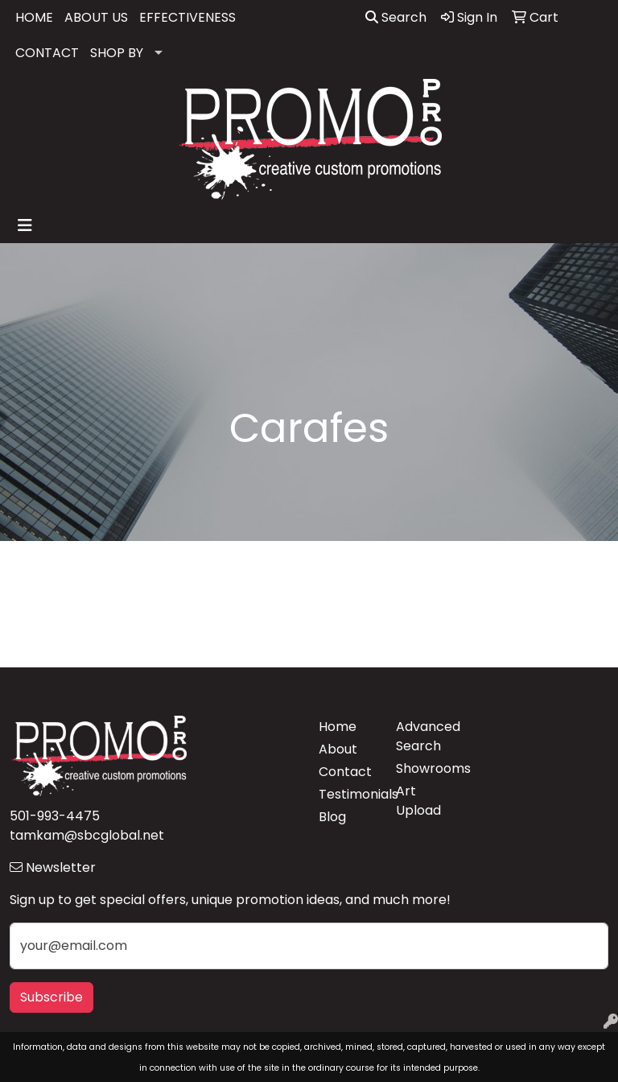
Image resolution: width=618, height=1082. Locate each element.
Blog (332, 816)
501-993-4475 (55, 816)
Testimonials (348, 794)
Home (337, 726)
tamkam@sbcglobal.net (87, 835)
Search (395, 17)
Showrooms (425, 768)
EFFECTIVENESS (187, 17)
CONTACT (47, 52)
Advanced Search (425, 736)
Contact (345, 771)
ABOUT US (96, 17)
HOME (34, 17)
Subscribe (51, 997)
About (338, 749)
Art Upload (418, 801)
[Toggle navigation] (25, 225)
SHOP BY (116, 52)
